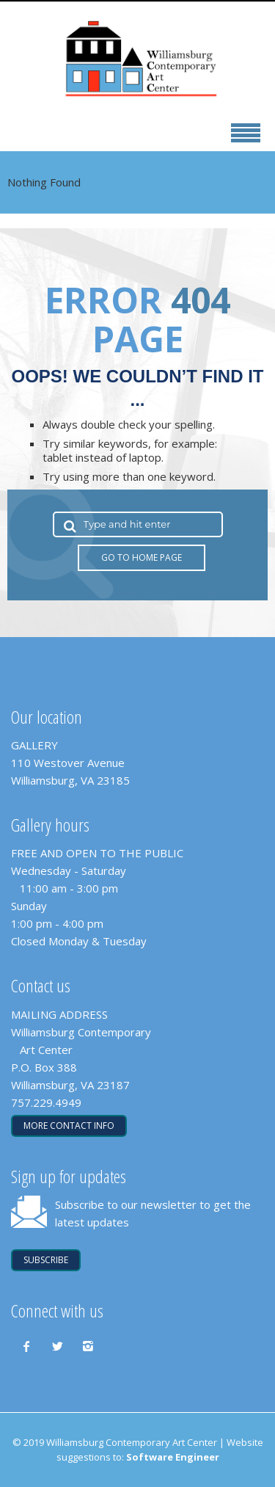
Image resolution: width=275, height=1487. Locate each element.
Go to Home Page (141, 557)
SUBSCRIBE (45, 1260)
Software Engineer (172, 1457)
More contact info (68, 1125)
